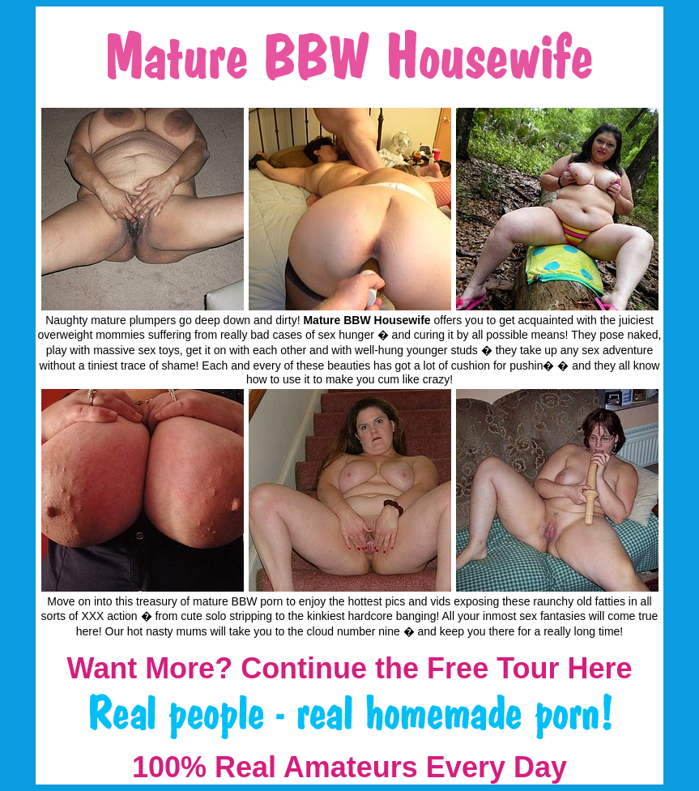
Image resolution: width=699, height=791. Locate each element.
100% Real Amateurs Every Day (349, 767)
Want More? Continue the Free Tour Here (349, 668)
